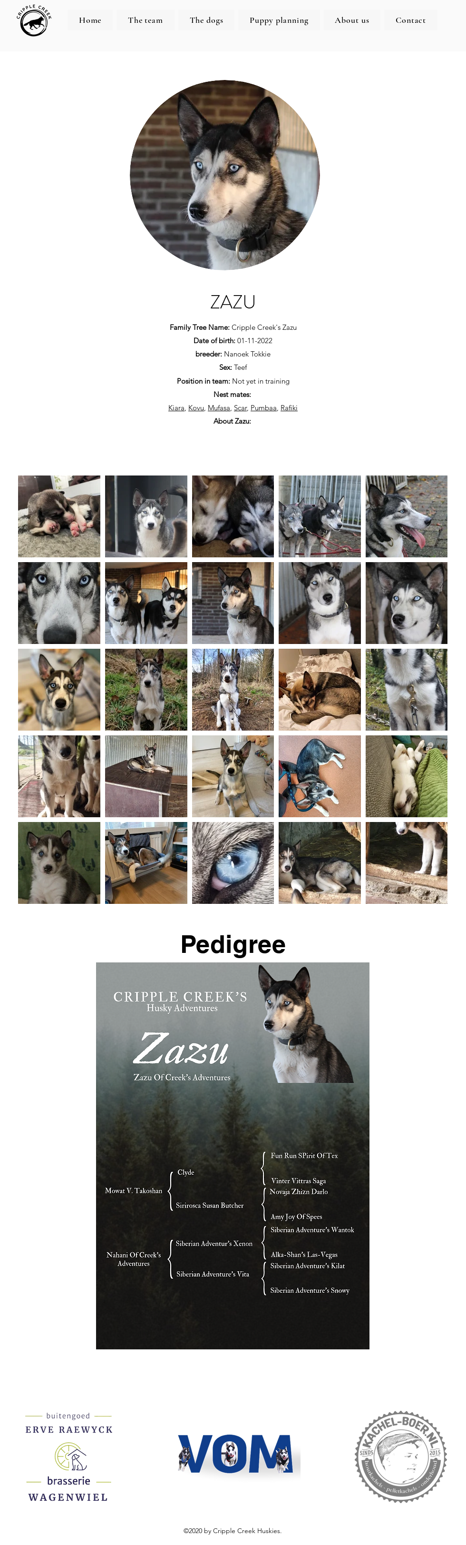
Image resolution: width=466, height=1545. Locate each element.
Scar (240, 407)
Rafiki (289, 407)
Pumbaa (264, 407)
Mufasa (219, 407)
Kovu (196, 407)
